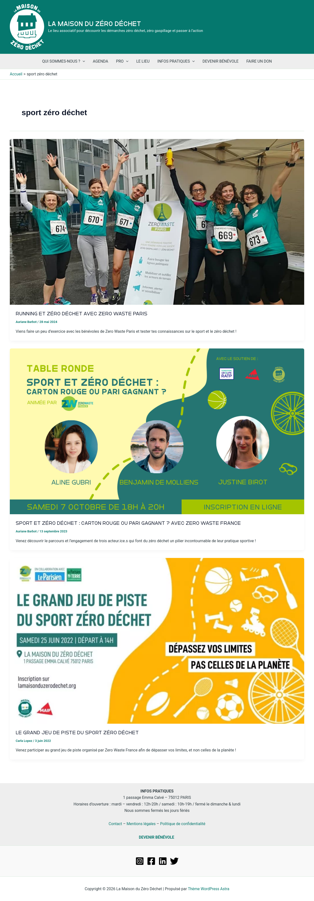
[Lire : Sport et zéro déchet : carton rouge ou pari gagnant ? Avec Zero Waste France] (157, 431)
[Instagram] (139, 861)
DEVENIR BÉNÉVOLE (156, 837)
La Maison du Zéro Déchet (94, 24)
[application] (82, 61)
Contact (114, 823)
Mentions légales (141, 823)
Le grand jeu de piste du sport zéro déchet (78, 732)
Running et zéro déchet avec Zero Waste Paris (83, 313)
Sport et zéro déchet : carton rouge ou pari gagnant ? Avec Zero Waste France (130, 523)
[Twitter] (174, 861)
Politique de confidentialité (183, 823)
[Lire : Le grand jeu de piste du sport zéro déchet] (157, 640)
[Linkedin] (162, 861)
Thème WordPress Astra (208, 888)
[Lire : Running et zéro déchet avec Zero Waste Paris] (157, 221)
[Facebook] (151, 861)
